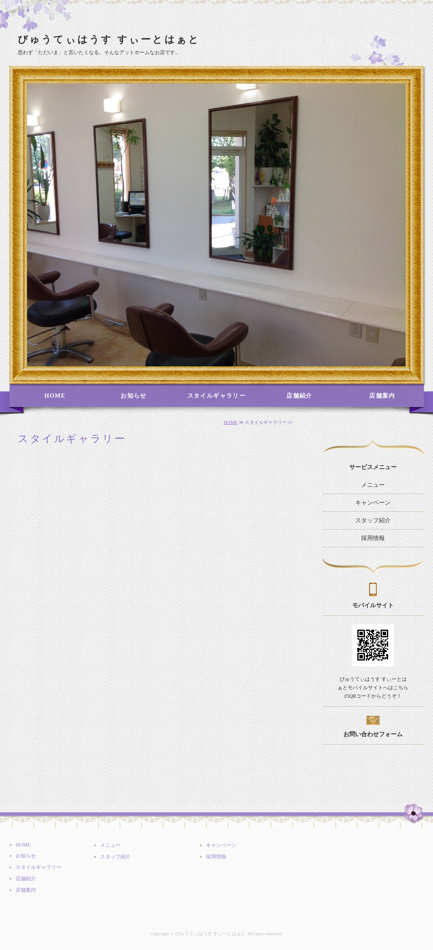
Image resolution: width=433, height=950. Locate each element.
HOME (55, 396)
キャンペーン (373, 503)
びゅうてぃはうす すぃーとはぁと (109, 39)
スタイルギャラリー (216, 396)
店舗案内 (382, 396)
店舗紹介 (299, 396)
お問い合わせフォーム (373, 734)
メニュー (373, 485)
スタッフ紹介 (373, 520)
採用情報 (373, 538)
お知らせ (134, 396)
